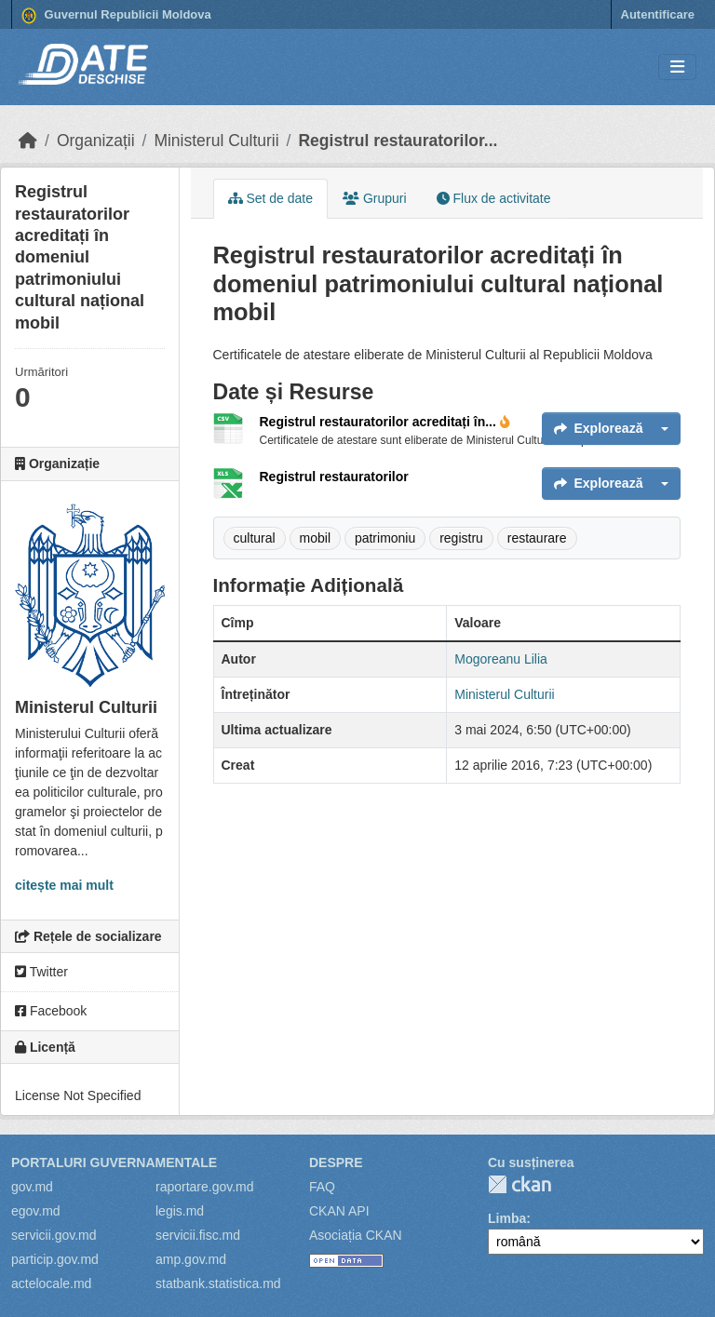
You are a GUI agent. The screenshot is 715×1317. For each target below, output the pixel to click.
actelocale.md (51, 1283)
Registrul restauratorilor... (397, 140)
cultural (255, 538)
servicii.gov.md (54, 1235)
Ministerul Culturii (216, 140)
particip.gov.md (55, 1259)
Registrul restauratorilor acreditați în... (385, 421)
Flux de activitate (494, 198)
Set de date (271, 198)
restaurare (537, 538)
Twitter (41, 971)
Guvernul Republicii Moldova (116, 15)
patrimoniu (385, 538)
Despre (336, 1162)
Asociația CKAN (355, 1235)
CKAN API (339, 1210)
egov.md (36, 1210)
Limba (507, 1218)
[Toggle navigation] (677, 67)
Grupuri (375, 198)
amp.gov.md (190, 1259)
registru (461, 538)
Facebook (51, 1010)
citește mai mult (64, 885)
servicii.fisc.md (197, 1235)
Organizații (96, 140)
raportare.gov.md (204, 1186)
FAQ (322, 1186)
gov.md (32, 1186)
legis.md (179, 1210)
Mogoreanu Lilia (500, 659)
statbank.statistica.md (218, 1283)
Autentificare (658, 14)
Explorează (598, 428)
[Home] (28, 140)
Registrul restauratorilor (334, 476)
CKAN (519, 1184)
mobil (315, 538)
